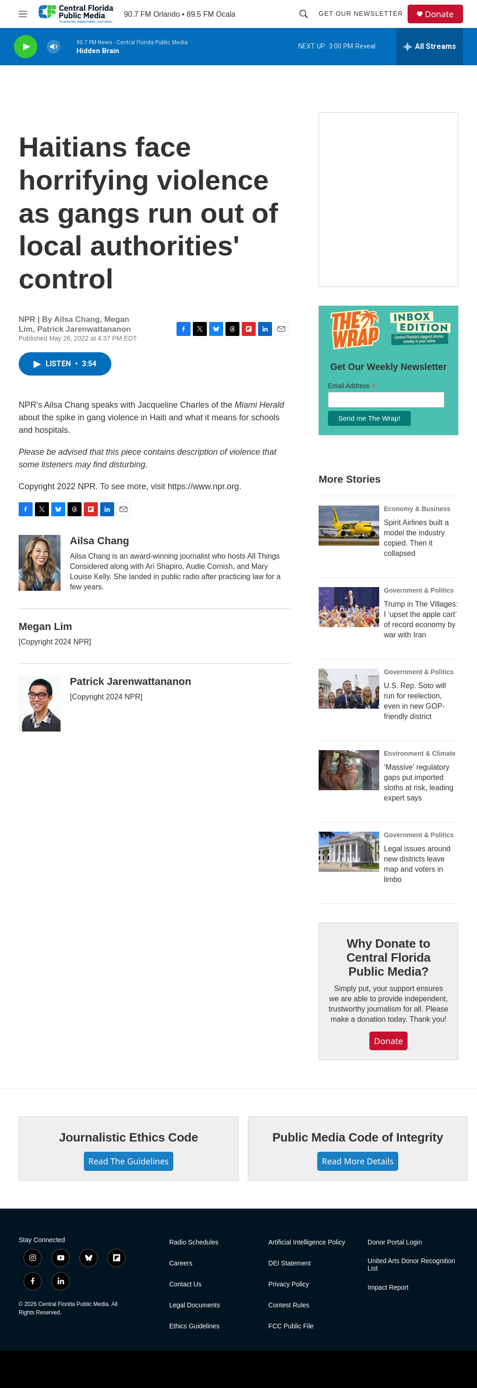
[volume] (53, 46)
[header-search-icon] (304, 14)
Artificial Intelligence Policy (306, 1242)
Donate (439, 14)
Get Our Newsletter (361, 13)
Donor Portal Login (395, 1242)
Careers (180, 1263)
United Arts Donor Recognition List (411, 1265)
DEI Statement (289, 1263)
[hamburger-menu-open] (23, 14)
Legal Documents (194, 1305)
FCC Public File (290, 1326)
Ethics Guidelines (194, 1326)
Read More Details (358, 1161)
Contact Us (185, 1284)
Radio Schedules (193, 1242)
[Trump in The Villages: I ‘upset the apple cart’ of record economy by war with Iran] (349, 607)
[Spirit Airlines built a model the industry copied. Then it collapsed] (349, 526)
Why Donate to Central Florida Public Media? (388, 957)
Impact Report (388, 1287)
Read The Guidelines (129, 1161)
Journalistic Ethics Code (128, 1137)
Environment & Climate (420, 753)
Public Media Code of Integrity (358, 1137)
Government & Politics (419, 590)
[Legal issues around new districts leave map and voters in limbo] (349, 852)
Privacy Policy (288, 1284)
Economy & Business (417, 509)
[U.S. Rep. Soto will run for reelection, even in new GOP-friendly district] (349, 689)
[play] (25, 46)
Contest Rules (288, 1305)
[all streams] (429, 46)
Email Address (351, 386)
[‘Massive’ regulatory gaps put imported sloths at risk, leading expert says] (349, 770)
